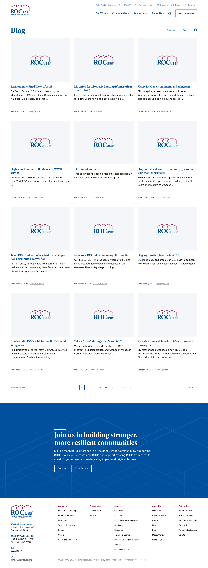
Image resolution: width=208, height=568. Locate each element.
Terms (108, 560)
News (154, 525)
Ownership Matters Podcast (126, 540)
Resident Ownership (67, 511)
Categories (172, 30)
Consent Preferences (136, 560)
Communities (119, 13)
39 (100, 387)
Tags (185, 30)
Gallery (93, 515)
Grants (61, 535)
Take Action (82, 468)
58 (124, 387)
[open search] (169, 13)
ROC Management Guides (126, 520)
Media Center (158, 535)
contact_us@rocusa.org (21, 560)
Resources (139, 13)
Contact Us (157, 540)
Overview (118, 511)
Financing (62, 520)
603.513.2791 (16, 551)
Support (61, 530)
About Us (157, 13)
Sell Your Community (144, 5)
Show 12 (191, 387)
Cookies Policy (119, 560)
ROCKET (127, 5)
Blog (154, 530)
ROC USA (98, 111)
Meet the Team (159, 515)
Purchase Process (66, 515)
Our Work (101, 13)
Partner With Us (186, 511)
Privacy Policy (99, 560)
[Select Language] (192, 5)
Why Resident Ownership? (108, 5)
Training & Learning (66, 525)
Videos (117, 545)
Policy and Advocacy (67, 540)
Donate (178, 5)
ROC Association (164, 5)
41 (112, 387)
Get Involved (186, 13)
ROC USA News (164, 111)
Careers (155, 520)
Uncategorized (33, 111)
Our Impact (119, 525)
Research (118, 530)
